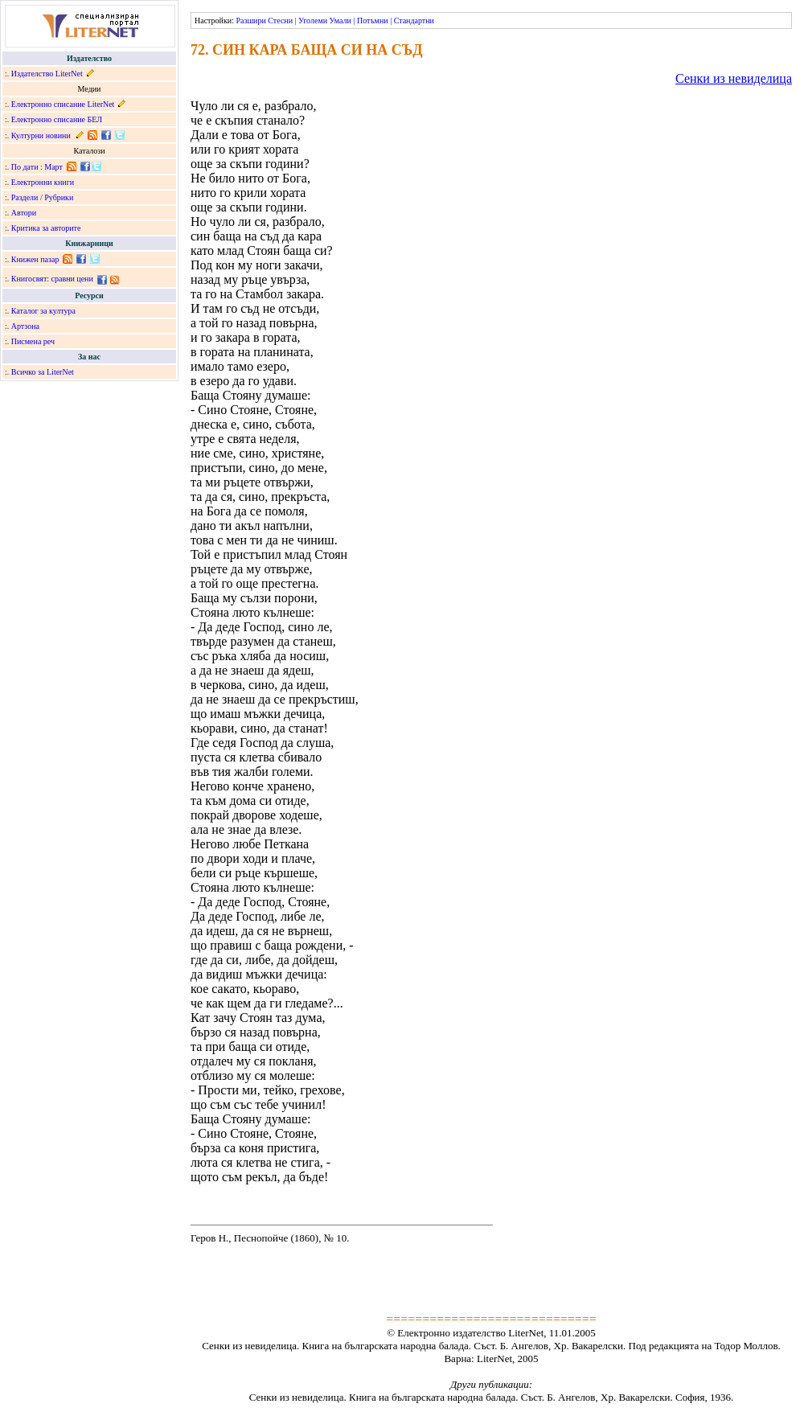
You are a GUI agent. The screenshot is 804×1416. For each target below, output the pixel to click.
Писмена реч (33, 341)
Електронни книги (42, 182)
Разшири (250, 20)
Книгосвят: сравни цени (52, 278)
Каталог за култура (43, 310)
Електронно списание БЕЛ (56, 119)
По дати (25, 166)
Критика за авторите (46, 228)
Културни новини (41, 135)
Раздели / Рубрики (42, 197)
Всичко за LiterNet (42, 371)
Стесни (280, 20)
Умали (340, 20)
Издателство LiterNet (47, 73)
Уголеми (312, 20)
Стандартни (414, 20)
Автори (23, 212)
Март (53, 166)
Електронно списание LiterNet (63, 104)
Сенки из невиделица (733, 78)
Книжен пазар (35, 259)
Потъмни (372, 20)
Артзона (25, 326)
